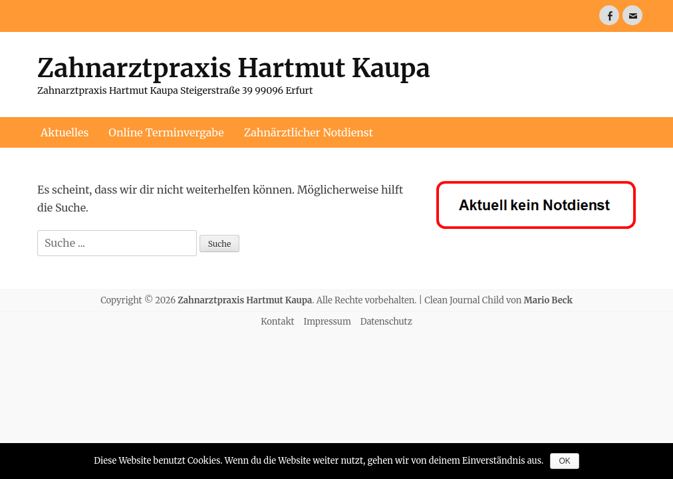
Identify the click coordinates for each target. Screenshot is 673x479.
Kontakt (277, 321)
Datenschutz (386, 321)
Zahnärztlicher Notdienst (308, 132)
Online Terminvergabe (165, 132)
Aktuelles (64, 132)
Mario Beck (548, 300)
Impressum (327, 321)
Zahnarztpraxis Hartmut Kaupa (233, 68)
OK (564, 461)
